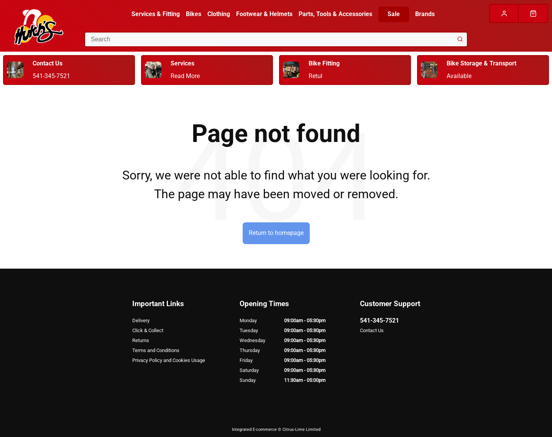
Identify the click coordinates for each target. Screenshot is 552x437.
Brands (425, 14)
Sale (394, 14)
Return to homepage (276, 232)
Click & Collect (147, 330)
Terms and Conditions (155, 350)
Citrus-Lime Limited (301, 429)
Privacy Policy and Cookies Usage (168, 360)
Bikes (193, 14)
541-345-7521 (379, 320)
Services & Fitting (155, 14)
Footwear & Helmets (264, 14)
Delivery (141, 320)
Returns (140, 340)
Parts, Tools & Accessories (335, 14)
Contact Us (372, 330)
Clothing (218, 14)
